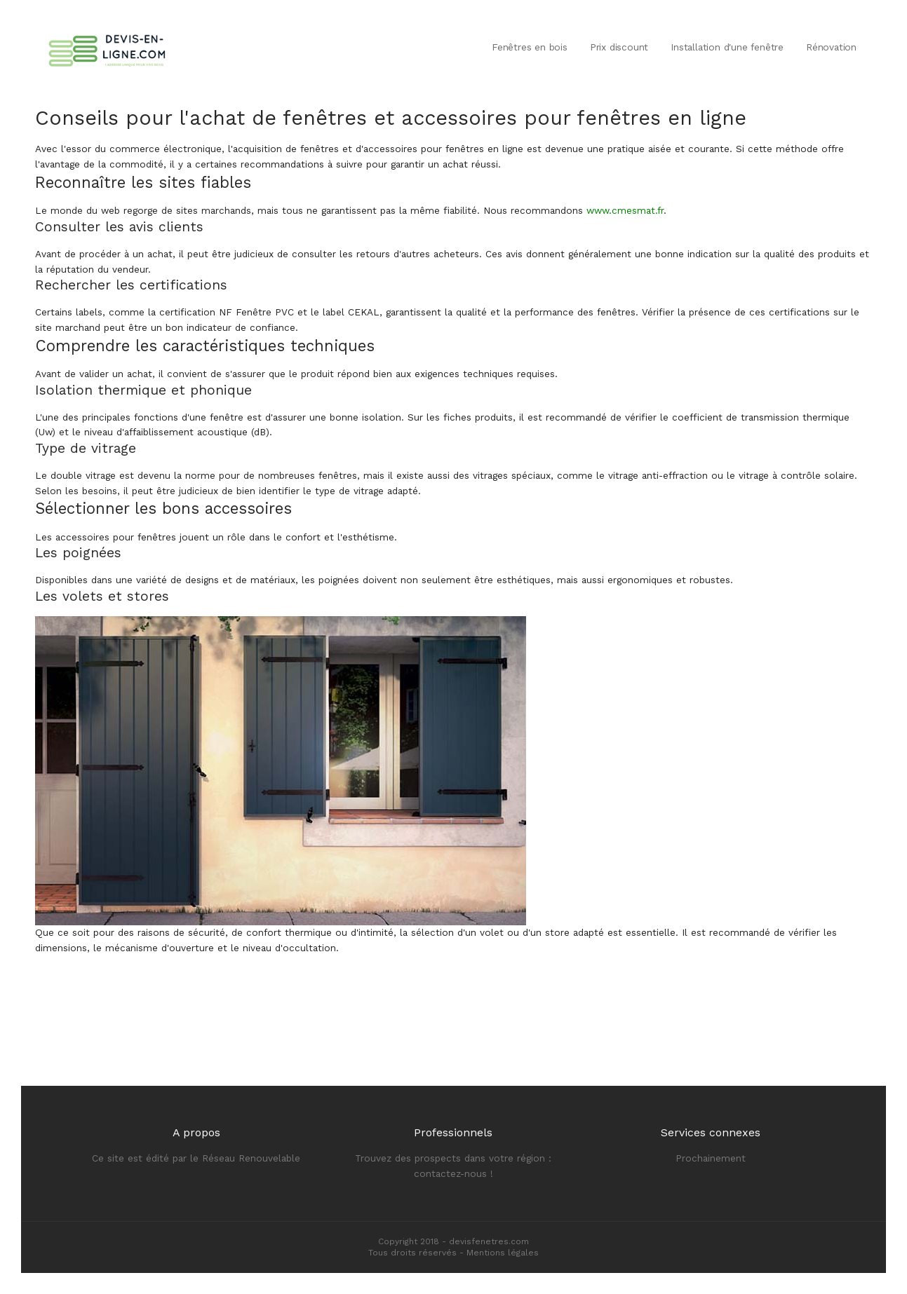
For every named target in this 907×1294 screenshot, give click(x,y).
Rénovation (831, 47)
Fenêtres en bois (529, 47)
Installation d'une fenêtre (727, 47)
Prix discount (619, 47)
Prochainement (711, 1158)
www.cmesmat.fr (625, 210)
